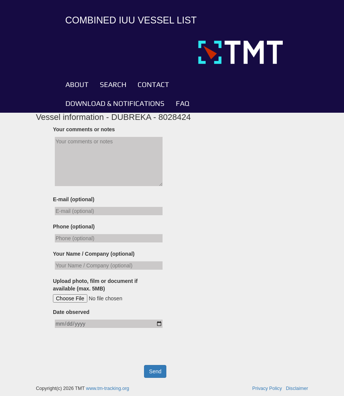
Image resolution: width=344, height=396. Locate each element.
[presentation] (110, 350)
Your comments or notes (84, 129)
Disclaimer (297, 388)
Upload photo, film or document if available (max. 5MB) (95, 285)
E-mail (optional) (74, 199)
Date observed (71, 312)
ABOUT (76, 84)
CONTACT (153, 84)
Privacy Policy (267, 388)
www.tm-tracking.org (107, 388)
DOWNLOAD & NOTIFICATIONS (114, 103)
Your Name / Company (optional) (94, 254)
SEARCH (113, 84)
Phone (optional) (74, 227)
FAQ (182, 103)
